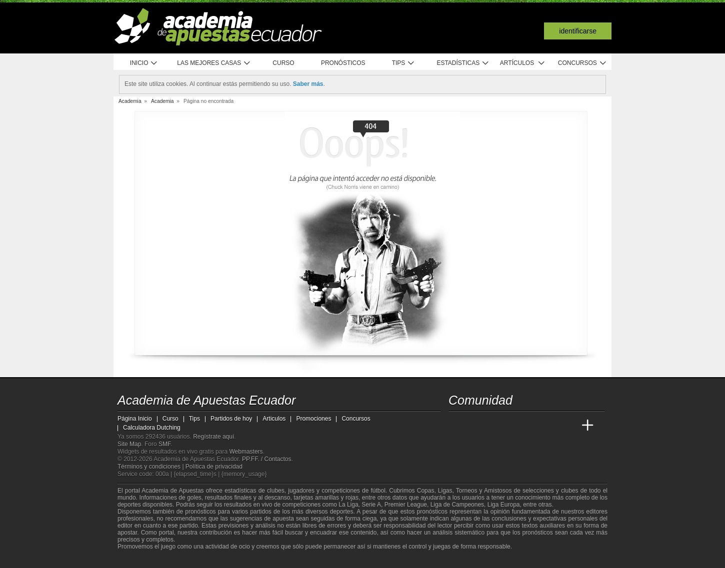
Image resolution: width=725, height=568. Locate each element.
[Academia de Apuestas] (531, 425)
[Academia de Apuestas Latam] (550, 425)
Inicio (144, 63)
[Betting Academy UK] (569, 425)
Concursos (582, 63)
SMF (164, 444)
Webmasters (245, 451)
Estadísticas (462, 63)
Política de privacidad (214, 466)
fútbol (377, 490)
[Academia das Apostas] (475, 425)
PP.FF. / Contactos (267, 459)
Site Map (129, 444)
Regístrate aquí (213, 436)
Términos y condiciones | (152, 466)
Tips (403, 63)
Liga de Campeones (457, 504)
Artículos (523, 63)
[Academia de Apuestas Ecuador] (457, 425)
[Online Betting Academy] (513, 425)
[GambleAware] (141, 559)
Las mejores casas (214, 63)
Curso (283, 62)
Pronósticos (343, 62)
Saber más (308, 83)
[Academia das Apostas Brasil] (494, 425)
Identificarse (577, 31)
